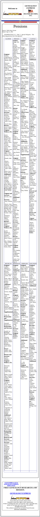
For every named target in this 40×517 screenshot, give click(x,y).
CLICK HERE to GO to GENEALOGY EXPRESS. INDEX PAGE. (11, 484)
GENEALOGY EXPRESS (20, 493)
